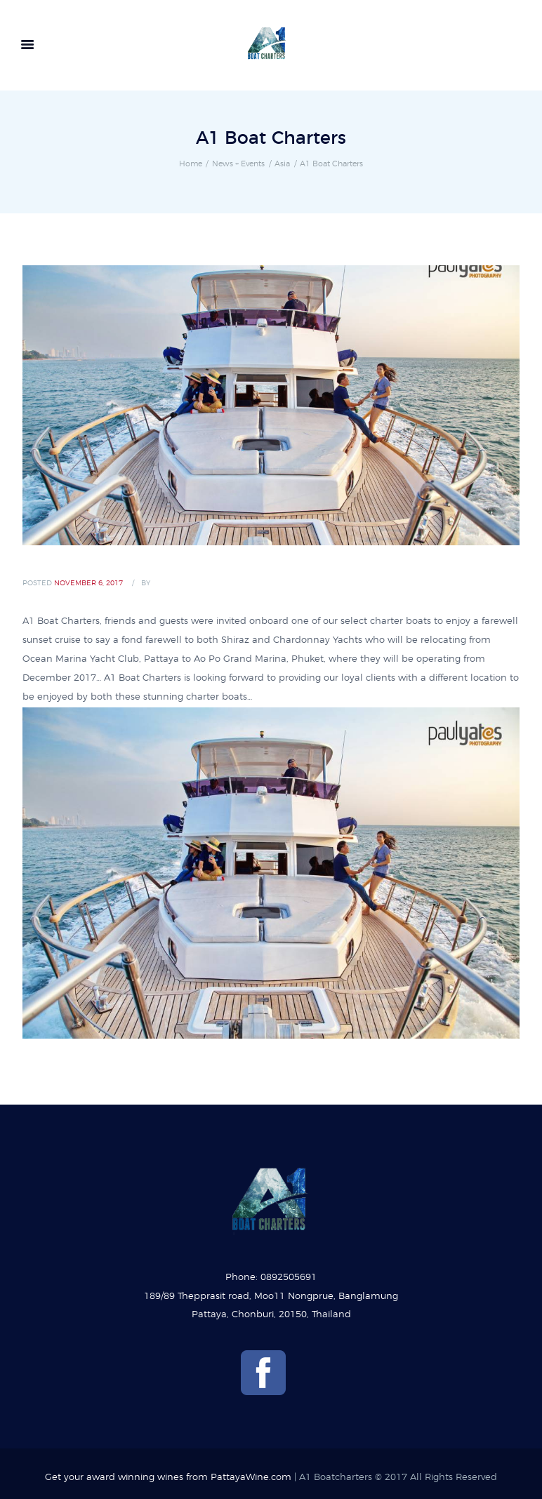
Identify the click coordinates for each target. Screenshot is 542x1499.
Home (190, 164)
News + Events (238, 164)
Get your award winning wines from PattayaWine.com (168, 1477)
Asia (282, 164)
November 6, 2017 (88, 583)
